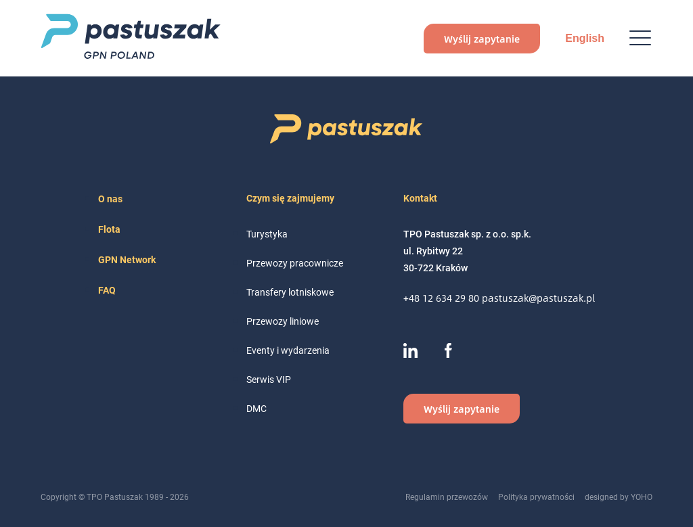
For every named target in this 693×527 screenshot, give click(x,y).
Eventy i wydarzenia (288, 350)
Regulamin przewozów (446, 496)
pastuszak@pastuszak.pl (538, 298)
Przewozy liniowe (282, 321)
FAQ (107, 289)
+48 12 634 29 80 (442, 298)
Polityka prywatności (536, 496)
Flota (109, 229)
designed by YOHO (618, 496)
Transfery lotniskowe (290, 291)
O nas (110, 198)
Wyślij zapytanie (482, 38)
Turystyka (267, 233)
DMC (256, 408)
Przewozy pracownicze (294, 262)
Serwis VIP (268, 379)
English (584, 38)
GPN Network (127, 259)
